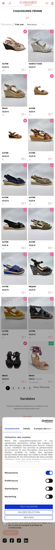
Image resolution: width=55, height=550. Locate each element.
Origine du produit (31, 18)
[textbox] (7, 18)
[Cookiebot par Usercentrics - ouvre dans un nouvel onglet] (42, 421)
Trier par (19, 24)
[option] (14, 46)
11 (24, 388)
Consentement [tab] (12, 428)
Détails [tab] (26, 428)
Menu (3, 3)
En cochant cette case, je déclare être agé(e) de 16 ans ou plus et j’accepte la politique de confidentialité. (30, 525)
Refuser (29, 517)
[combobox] (9, 17)
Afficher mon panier (52, 4)
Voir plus (27, 416)
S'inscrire (10, 532)
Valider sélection (29, 512)
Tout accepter (28, 506)
